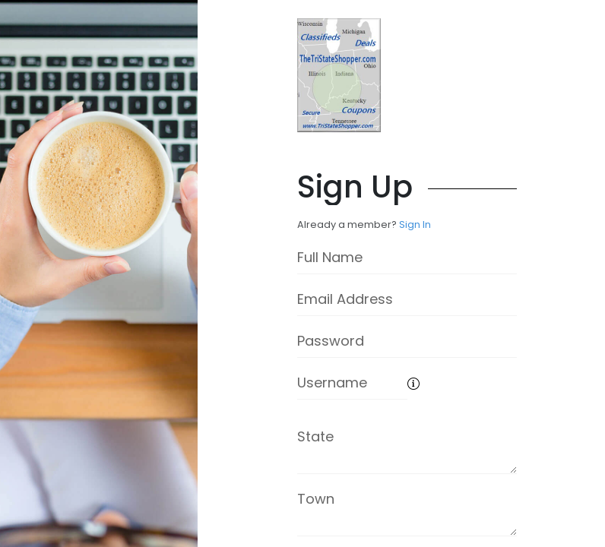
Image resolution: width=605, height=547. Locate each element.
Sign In (415, 224)
